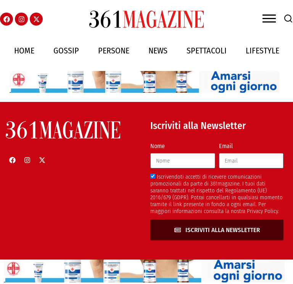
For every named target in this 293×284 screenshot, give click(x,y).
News (157, 50)
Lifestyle (262, 50)
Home (24, 50)
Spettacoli (207, 50)
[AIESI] (146, 90)
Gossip (66, 50)
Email (226, 146)
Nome (157, 146)
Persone (113, 50)
